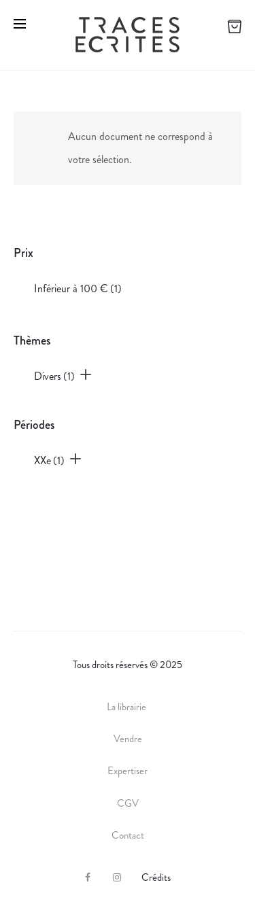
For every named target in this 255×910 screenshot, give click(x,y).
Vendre (128, 738)
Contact (128, 835)
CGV (128, 803)
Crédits (156, 877)
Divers (54, 376)
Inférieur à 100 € (78, 288)
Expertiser (127, 770)
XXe (49, 460)
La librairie (127, 706)
